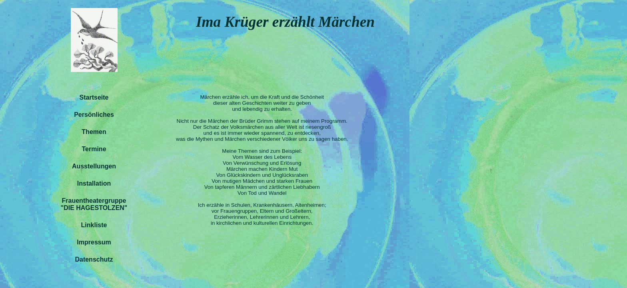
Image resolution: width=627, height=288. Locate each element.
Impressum (94, 242)
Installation (94, 183)
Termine (94, 149)
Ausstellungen (94, 166)
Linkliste (94, 225)
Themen (94, 131)
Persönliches (94, 114)
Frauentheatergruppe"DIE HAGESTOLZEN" (94, 204)
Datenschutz (94, 259)
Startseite (94, 97)
